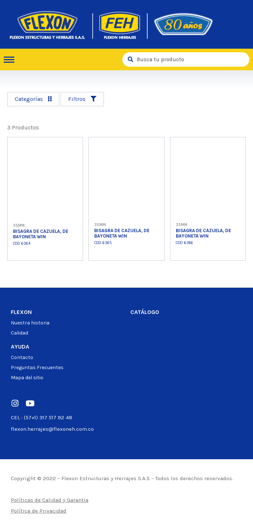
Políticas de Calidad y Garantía (49, 500)
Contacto (22, 357)
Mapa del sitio (27, 378)
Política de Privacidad (38, 511)
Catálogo (144, 312)
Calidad (19, 333)
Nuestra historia (30, 323)
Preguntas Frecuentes (37, 367)
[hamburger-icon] (12, 60)
